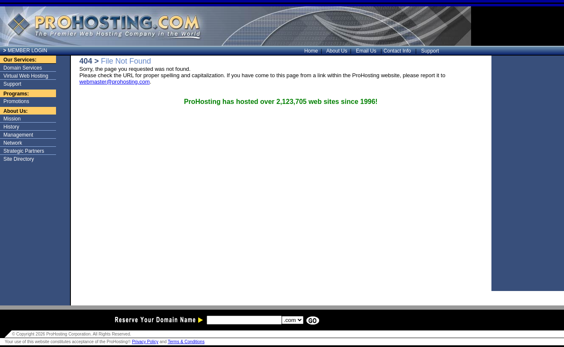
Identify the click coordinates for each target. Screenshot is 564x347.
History (11, 127)
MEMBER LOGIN (25, 50)
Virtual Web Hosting (25, 76)
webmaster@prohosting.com (114, 81)
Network (12, 143)
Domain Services (22, 68)
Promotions (16, 101)
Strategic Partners (23, 151)
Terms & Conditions (186, 341)
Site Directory (18, 159)
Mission (12, 119)
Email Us (367, 51)
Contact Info (398, 51)
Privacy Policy (145, 341)
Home (313, 51)
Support (428, 51)
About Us (339, 51)
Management (18, 135)
